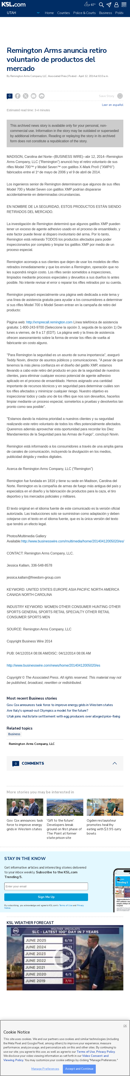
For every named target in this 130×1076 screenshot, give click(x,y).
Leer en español (112, 105)
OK (125, 1025)
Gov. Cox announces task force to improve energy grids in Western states (60, 705)
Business (105, 13)
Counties (63, 13)
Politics (120, 13)
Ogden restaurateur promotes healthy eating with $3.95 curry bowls (104, 827)
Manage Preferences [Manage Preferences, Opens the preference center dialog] (45, 1069)
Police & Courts (84, 13)
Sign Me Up (46, 897)
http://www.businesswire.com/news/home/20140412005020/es (53, 665)
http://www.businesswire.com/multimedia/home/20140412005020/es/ (72, 541)
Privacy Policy (105, 1052)
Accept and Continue (79, 1069)
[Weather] (90, 4)
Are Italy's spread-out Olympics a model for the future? (47, 710)
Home (49, 13)
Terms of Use (65, 905)
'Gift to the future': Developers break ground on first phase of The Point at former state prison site (64, 829)
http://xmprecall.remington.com (49, 322)
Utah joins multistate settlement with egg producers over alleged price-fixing (63, 716)
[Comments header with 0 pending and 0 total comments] (65, 763)
